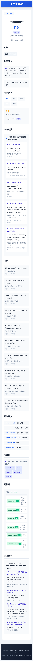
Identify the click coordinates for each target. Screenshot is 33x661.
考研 (14, 103)
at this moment (10, 438)
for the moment (10, 433)
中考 (7, 99)
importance (10, 468)
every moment (10, 447)
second (8, 472)
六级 (7, 103)
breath (19, 468)
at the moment (10, 423)
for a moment (9, 428)
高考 (14, 99)
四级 (21, 99)
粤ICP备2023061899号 (8, 655)
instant (8, 476)
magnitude (17, 472)
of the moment (10, 442)
